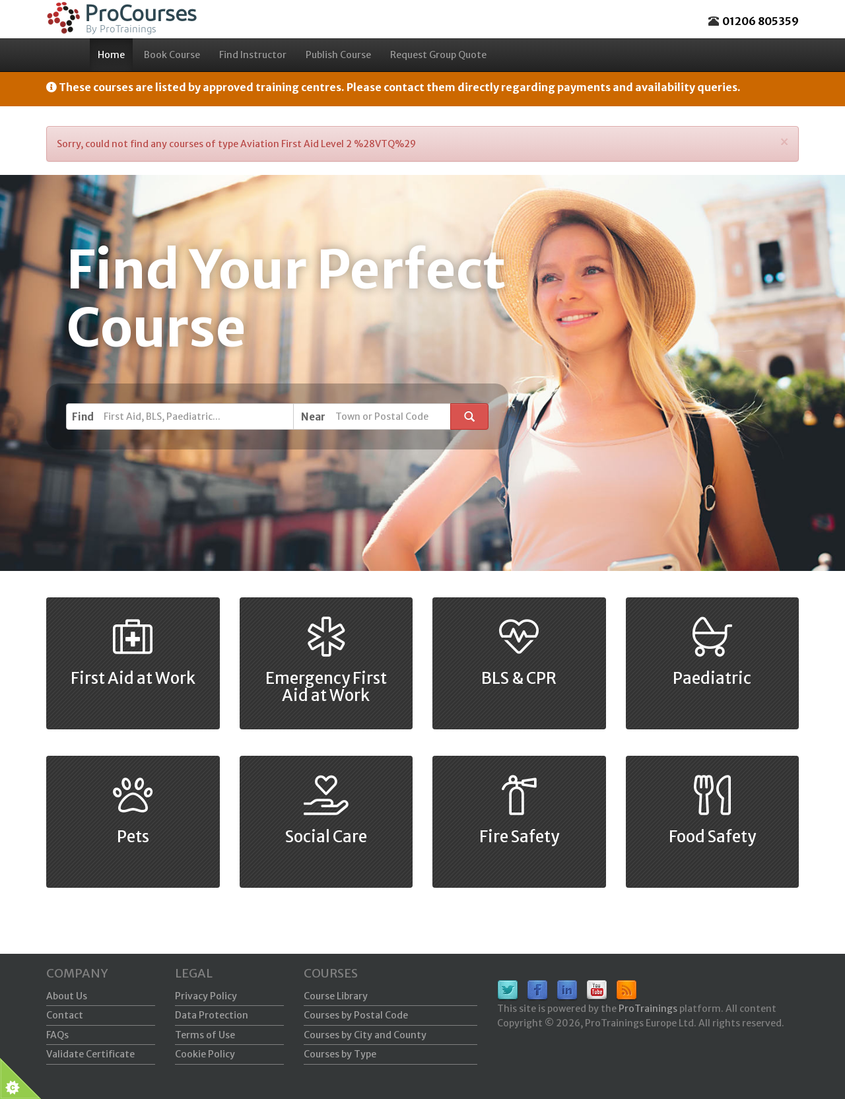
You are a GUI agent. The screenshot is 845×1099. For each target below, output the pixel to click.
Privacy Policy (206, 996)
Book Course (172, 55)
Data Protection (211, 1015)
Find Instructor (253, 55)
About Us (66, 996)
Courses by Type (340, 1054)
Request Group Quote (438, 55)
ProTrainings (648, 1009)
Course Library (336, 996)
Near (313, 417)
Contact (64, 1015)
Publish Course (338, 55)
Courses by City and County (365, 1035)
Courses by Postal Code (356, 1015)
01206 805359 (760, 21)
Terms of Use (205, 1035)
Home (111, 55)
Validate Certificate (90, 1054)
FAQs (57, 1035)
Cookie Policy (205, 1054)
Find (83, 417)
